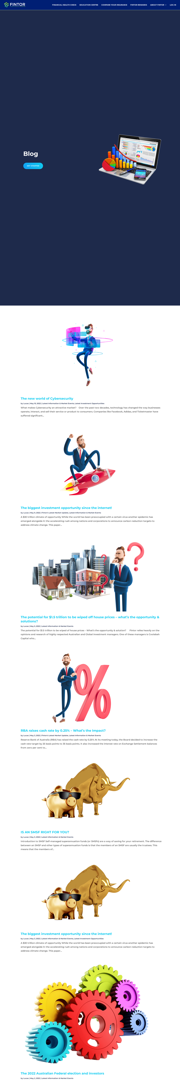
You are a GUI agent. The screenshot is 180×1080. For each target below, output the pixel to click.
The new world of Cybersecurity (47, 399)
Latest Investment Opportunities (89, 403)
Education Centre (89, 5)
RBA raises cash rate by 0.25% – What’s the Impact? (63, 731)
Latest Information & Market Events (58, 403)
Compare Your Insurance (114, 5)
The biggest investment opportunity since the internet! (66, 508)
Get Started (33, 166)
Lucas (26, 403)
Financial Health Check (64, 5)
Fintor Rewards (138, 5)
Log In (173, 5)
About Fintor (157, 5)
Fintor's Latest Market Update (55, 513)
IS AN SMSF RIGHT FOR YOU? (45, 832)
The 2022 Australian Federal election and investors (62, 1073)
